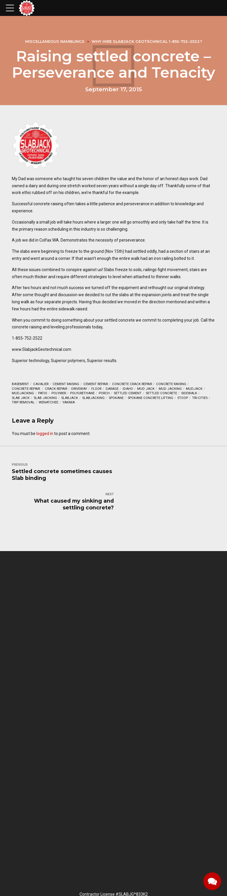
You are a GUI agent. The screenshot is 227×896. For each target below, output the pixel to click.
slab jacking (45, 398)
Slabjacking (93, 398)
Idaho (128, 389)
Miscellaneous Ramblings (55, 41)
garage (112, 389)
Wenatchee (48, 402)
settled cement (128, 393)
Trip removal (23, 402)
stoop (182, 398)
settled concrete (161, 393)
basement (20, 384)
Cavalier (40, 384)
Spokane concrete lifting (150, 398)
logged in (44, 433)
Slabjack (69, 398)
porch (104, 393)
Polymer (58, 393)
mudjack (194, 389)
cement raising (66, 384)
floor (96, 389)
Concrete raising (171, 384)
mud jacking (170, 389)
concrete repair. (26, 389)
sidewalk (189, 393)
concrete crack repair (132, 384)
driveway (79, 389)
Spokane (116, 398)
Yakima (68, 402)
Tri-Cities (199, 398)
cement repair (95, 384)
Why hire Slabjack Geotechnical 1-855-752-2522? (147, 41)
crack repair (56, 389)
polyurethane (82, 393)
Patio (42, 393)
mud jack (146, 389)
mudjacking (23, 393)
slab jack (21, 398)
